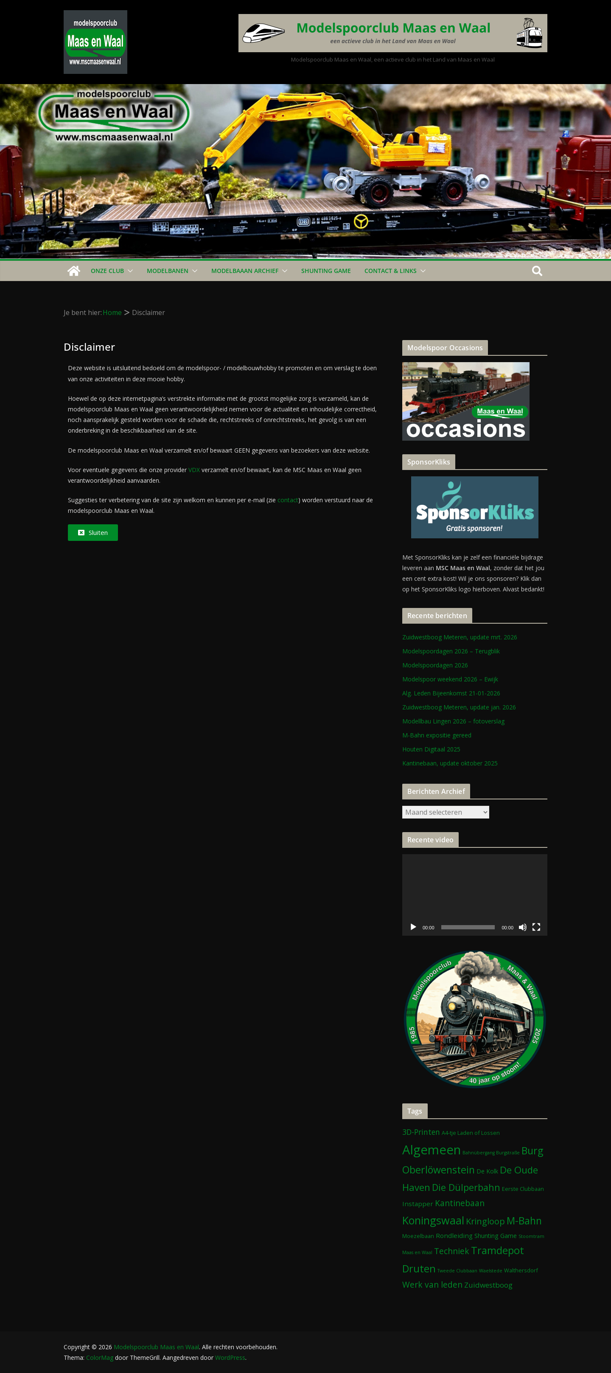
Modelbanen (167, 271)
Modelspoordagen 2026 (435, 665)
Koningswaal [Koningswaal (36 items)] (433, 1220)
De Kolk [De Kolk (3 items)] (487, 1171)
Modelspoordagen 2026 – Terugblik (451, 651)
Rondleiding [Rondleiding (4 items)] (454, 1235)
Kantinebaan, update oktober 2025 (450, 763)
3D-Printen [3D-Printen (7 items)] (421, 1132)
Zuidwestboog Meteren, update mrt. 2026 (459, 637)
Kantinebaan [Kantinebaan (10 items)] (460, 1203)
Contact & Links (390, 271)
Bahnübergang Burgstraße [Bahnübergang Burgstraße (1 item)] (491, 1153)
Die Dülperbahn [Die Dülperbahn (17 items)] (466, 1187)
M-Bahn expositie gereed (436, 735)
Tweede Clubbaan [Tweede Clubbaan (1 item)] (457, 1271)
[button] (128, 271)
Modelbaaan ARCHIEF (244, 271)
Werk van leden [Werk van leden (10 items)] (432, 1284)
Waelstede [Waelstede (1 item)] (490, 1271)
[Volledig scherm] (536, 927)
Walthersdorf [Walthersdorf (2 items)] (521, 1270)
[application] (474, 895)
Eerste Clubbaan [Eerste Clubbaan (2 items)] (523, 1189)
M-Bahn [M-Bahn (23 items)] (524, 1220)
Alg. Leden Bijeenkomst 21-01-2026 (451, 693)
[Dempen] (523, 927)
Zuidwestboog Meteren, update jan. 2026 (459, 707)
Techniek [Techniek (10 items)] (451, 1251)
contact (287, 500)
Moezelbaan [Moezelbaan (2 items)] (418, 1236)
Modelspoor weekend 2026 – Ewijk (450, 679)
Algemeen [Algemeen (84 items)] (431, 1149)
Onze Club (107, 271)
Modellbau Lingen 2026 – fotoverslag (453, 721)
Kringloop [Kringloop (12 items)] (485, 1221)
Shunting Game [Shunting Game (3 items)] (495, 1236)
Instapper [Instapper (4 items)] (417, 1203)
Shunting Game (326, 271)
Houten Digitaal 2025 (431, 749)
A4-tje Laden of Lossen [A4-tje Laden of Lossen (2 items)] (471, 1133)
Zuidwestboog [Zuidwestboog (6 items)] (488, 1285)
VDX (194, 470)
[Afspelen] (413, 927)
